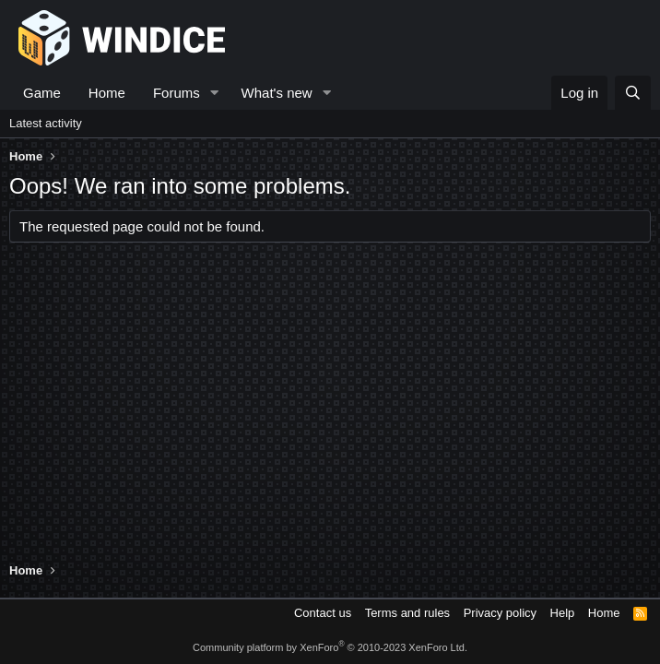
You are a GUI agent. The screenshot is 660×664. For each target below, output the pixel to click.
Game (42, 93)
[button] (215, 93)
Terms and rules (407, 613)
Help (562, 613)
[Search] (633, 93)
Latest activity (45, 123)
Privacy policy (500, 613)
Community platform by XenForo (330, 647)
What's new (277, 93)
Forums (176, 93)
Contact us (322, 613)
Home (106, 93)
